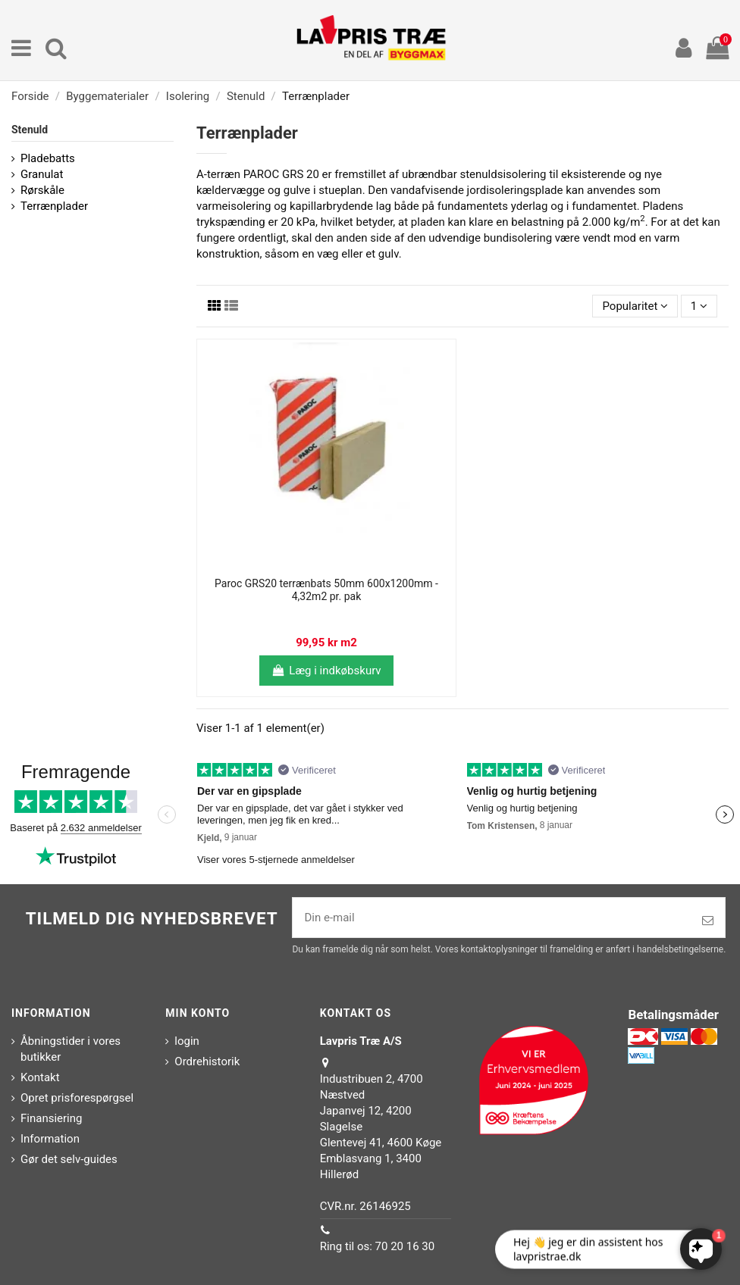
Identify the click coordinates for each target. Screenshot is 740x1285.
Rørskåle (42, 190)
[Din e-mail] (492, 918)
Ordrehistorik (207, 1061)
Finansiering (51, 1118)
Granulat (41, 174)
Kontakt (40, 1077)
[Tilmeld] (708, 921)
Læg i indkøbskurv (326, 670)
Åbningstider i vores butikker (70, 1049)
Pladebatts (47, 158)
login (186, 1041)
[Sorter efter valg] (635, 306)
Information (50, 1139)
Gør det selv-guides (69, 1159)
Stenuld (29, 129)
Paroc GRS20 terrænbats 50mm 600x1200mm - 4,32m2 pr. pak (326, 589)
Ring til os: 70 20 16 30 (377, 1246)
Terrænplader (54, 206)
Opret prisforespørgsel (76, 1098)
